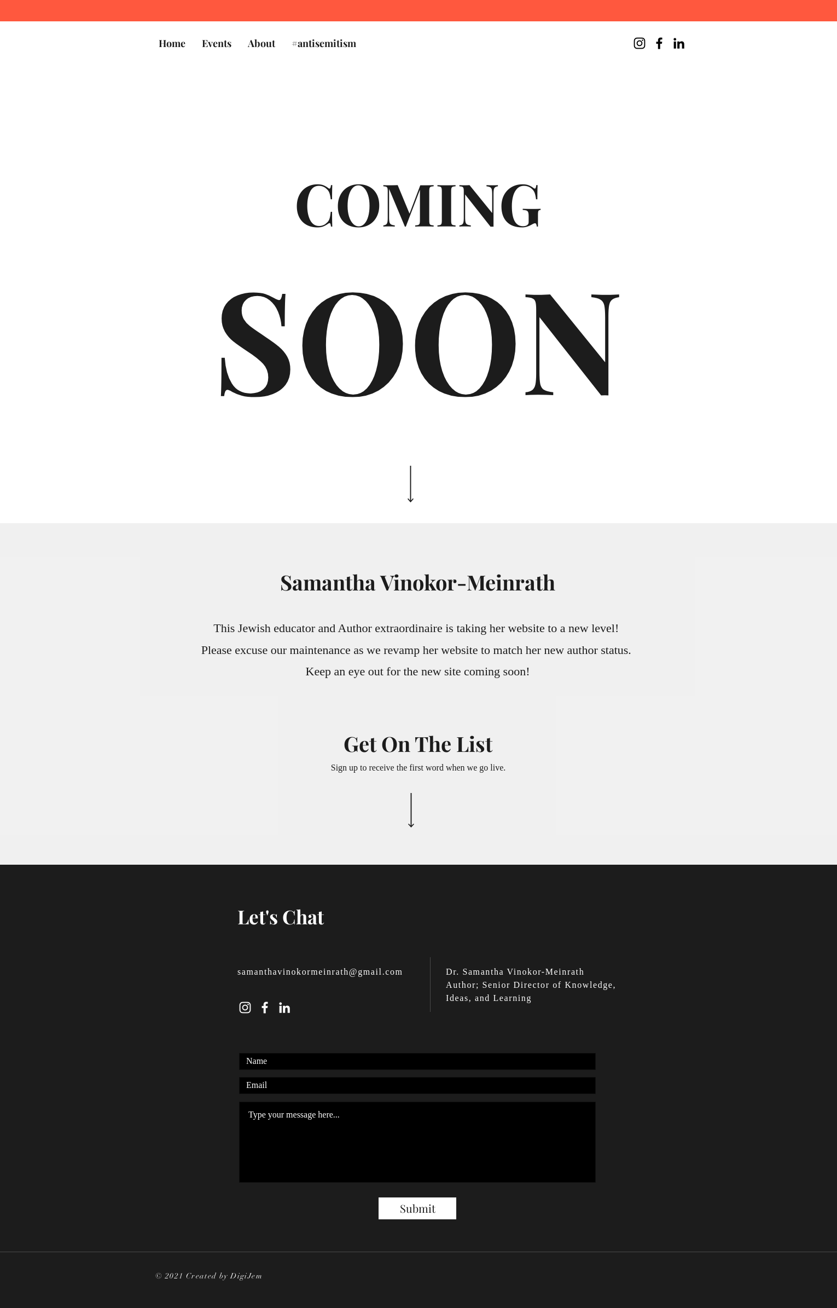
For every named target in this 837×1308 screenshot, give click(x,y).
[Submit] (417, 1208)
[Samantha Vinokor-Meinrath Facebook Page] (659, 43)
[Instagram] (245, 1007)
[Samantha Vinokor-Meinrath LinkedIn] (679, 43)
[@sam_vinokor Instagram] (639, 43)
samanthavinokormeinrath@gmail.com (320, 971)
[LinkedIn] (284, 1007)
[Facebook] (264, 1007)
